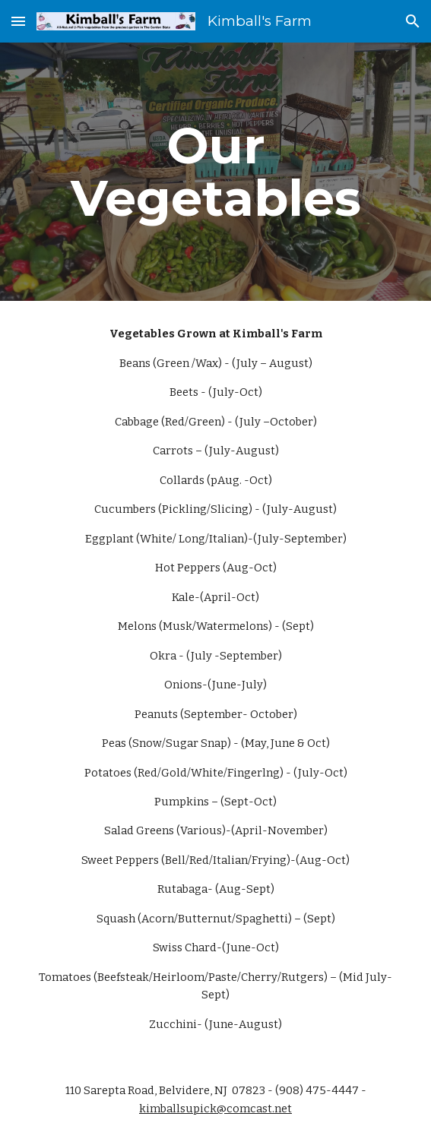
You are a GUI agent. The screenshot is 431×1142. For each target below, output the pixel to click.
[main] (215, 171)
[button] (18, 21)
